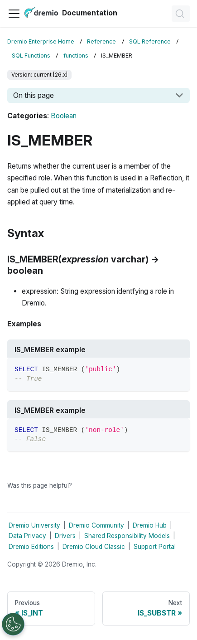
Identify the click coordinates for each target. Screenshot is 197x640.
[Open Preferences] (13, 624)
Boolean (64, 116)
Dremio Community (96, 525)
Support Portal (155, 546)
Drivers (65, 535)
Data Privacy (27, 535)
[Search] (181, 13)
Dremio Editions (31, 546)
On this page (33, 95)
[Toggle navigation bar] (14, 13)
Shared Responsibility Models (127, 535)
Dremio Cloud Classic (93, 546)
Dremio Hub (150, 525)
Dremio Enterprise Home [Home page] (40, 41)
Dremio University (34, 525)
